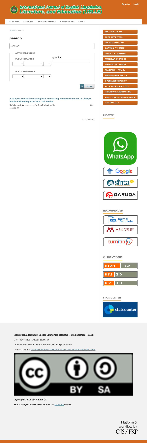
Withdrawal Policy (116, 75)
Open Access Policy (116, 81)
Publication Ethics (115, 59)
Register (126, 4)
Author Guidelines (115, 64)
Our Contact (112, 103)
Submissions (67, 21)
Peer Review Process (116, 86)
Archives (28, 21)
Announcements (46, 21)
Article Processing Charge (120, 97)
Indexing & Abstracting (118, 92)
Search (89, 86)
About (81, 21)
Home (12, 30)
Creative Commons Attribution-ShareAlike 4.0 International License (63, 349)
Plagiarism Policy (115, 70)
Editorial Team (113, 31)
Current (14, 21)
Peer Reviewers (113, 37)
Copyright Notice (114, 48)
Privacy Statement (115, 53)
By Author (57, 57)
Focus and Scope (114, 42)
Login (136, 4)
